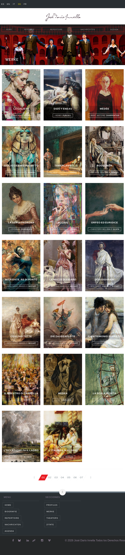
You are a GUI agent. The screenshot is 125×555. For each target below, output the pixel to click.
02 (49, 477)
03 (55, 477)
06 (75, 477)
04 (62, 477)
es (2, 4)
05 (68, 477)
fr (25, 4)
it (14, 4)
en (8, 4)
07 (81, 477)
